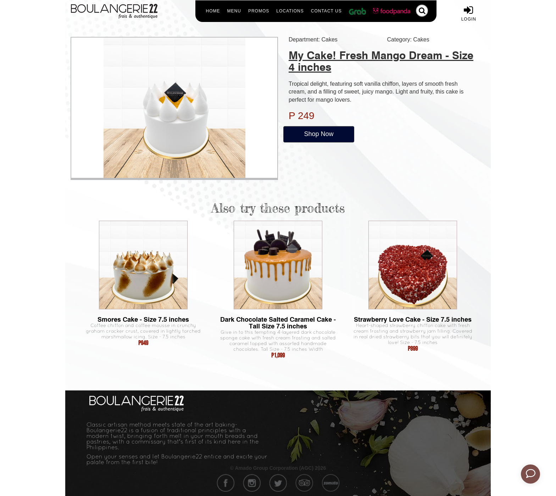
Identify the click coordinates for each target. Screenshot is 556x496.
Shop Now (318, 133)
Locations (290, 11)
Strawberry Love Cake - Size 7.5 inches (413, 319)
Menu (234, 11)
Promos (258, 11)
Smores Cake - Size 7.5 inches (143, 319)
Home (213, 11)
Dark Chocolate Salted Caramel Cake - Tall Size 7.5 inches (278, 323)
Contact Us (326, 11)
